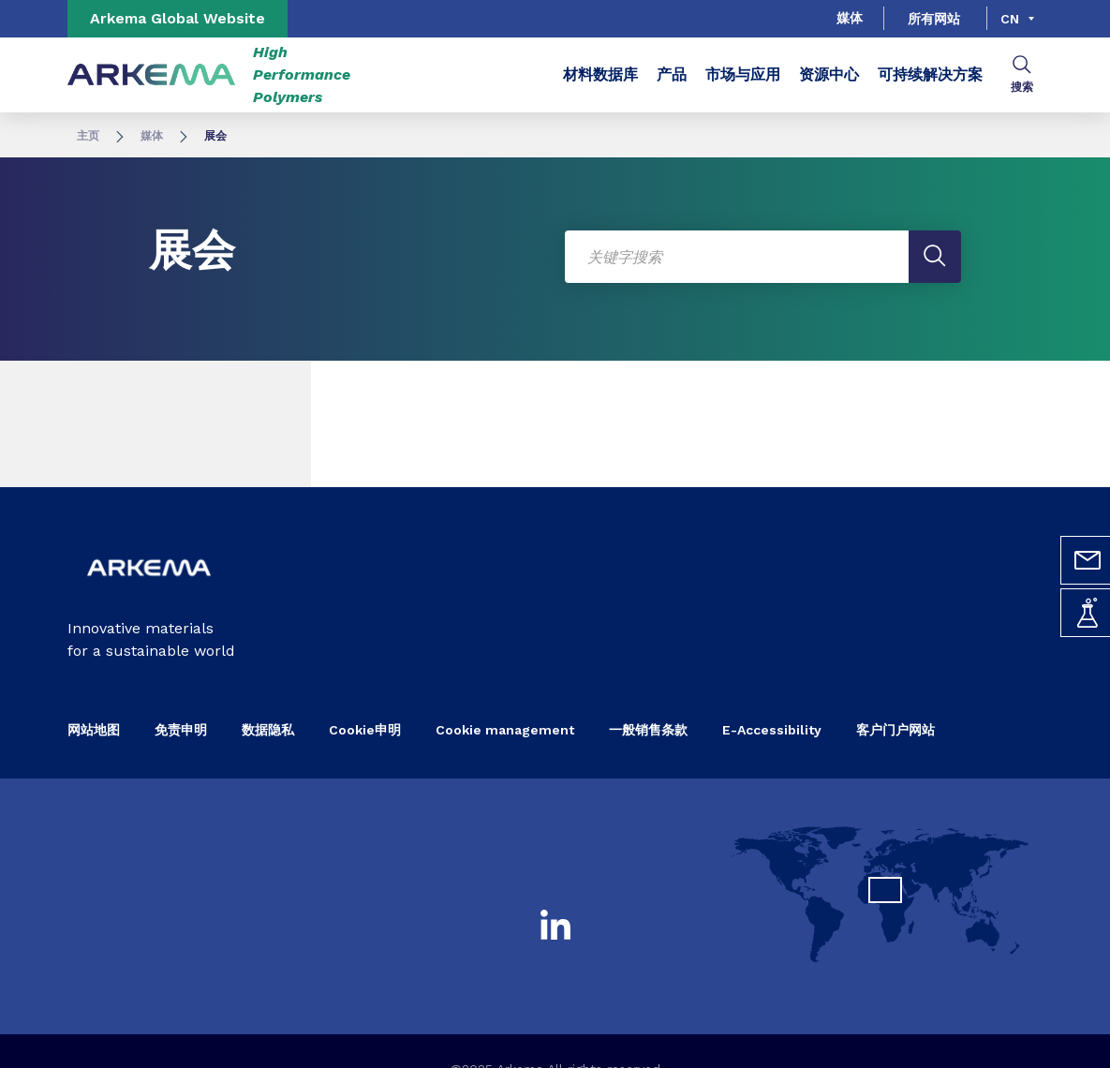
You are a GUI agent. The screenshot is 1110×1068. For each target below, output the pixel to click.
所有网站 (934, 18)
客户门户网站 (895, 729)
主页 (88, 135)
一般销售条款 (648, 729)
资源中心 (829, 74)
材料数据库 (600, 74)
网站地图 (93, 729)
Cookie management (505, 729)
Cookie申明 (365, 729)
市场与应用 (742, 74)
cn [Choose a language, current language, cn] (1009, 18)
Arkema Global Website (177, 18)
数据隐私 (268, 729)
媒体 (849, 17)
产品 (672, 74)
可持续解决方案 (930, 74)
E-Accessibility (771, 729)
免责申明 (181, 729)
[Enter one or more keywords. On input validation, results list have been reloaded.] (763, 256)
